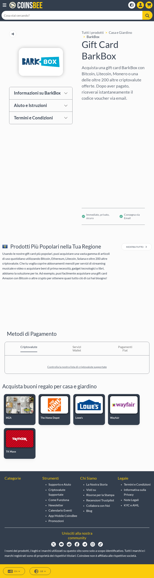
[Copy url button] (12, 33)
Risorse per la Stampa (100, 495)
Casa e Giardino (120, 32)
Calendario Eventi (60, 510)
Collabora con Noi (98, 505)
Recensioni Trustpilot (100, 500)
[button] (4, 5)
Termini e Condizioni (33, 117)
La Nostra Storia (96, 484)
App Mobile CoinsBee (62, 515)
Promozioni (56, 521)
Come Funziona (58, 500)
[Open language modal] (131, 5)
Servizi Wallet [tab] (77, 348)
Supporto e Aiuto (59, 484)
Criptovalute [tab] (28, 347)
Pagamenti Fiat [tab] (125, 348)
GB (40, 571)
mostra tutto (136, 246)
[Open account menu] (140, 5)
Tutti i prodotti (93, 32)
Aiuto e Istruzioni (30, 105)
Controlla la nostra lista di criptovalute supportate (77, 366)
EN (14, 571)
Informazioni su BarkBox (37, 93)
